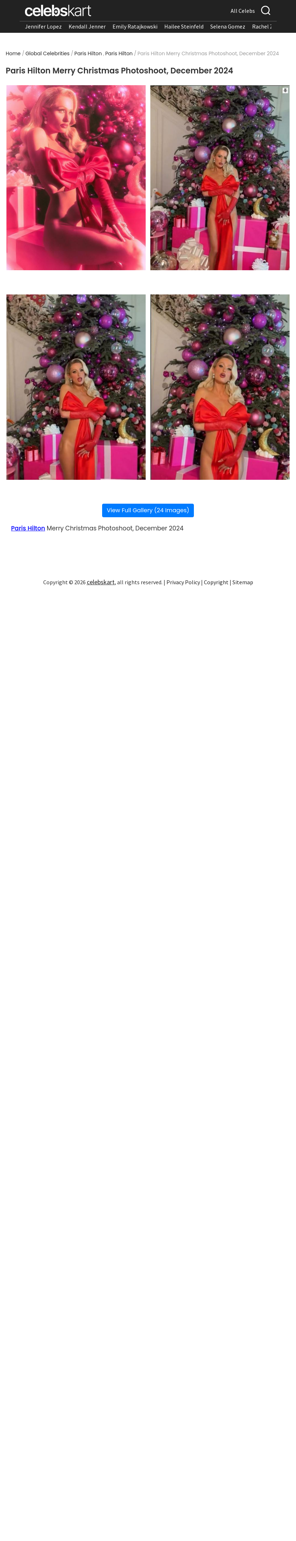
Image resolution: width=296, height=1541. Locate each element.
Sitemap (242, 582)
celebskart (101, 582)
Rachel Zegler (269, 26)
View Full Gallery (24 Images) (148, 510)
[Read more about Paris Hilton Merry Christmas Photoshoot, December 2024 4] (220, 386)
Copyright (216, 582)
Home (13, 53)
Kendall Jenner (87, 26)
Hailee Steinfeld (184, 26)
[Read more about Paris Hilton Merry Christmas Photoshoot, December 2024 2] (220, 177)
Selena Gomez (227, 26)
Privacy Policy (183, 582)
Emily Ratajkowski (134, 26)
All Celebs (243, 10)
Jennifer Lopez (43, 26)
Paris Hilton (88, 53)
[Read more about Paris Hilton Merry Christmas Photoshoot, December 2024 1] (76, 177)
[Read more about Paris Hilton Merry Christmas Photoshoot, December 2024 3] (76, 386)
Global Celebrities (47, 53)
